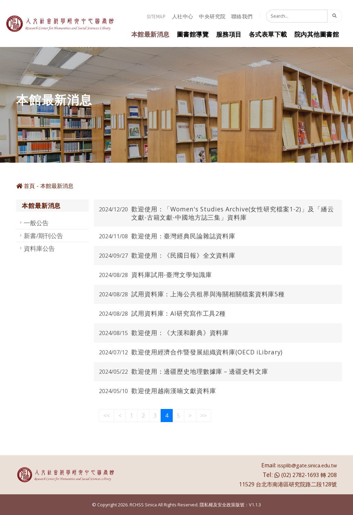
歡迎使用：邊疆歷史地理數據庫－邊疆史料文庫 (199, 371)
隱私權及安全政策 (217, 505)
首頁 (25, 186)
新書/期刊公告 (43, 235)
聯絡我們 (242, 16)
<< (106, 415)
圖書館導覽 (193, 35)
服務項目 (229, 35)
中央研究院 (212, 16)
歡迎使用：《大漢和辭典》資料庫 (180, 332)
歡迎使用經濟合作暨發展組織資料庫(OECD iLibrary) (207, 352)
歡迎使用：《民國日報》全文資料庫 (183, 255)
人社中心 (182, 16)
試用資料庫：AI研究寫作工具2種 (178, 313)
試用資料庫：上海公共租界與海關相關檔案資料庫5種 (208, 294)
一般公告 (36, 223)
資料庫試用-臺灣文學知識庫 (171, 274)
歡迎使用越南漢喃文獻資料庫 (173, 391)
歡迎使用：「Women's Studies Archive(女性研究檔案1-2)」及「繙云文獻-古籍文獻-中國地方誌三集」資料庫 (232, 213)
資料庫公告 (39, 248)
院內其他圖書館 (316, 35)
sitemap (156, 16)
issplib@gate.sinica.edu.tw (307, 465)
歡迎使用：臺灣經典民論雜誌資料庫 (183, 236)
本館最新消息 (150, 35)
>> (203, 415)
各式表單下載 (268, 35)
